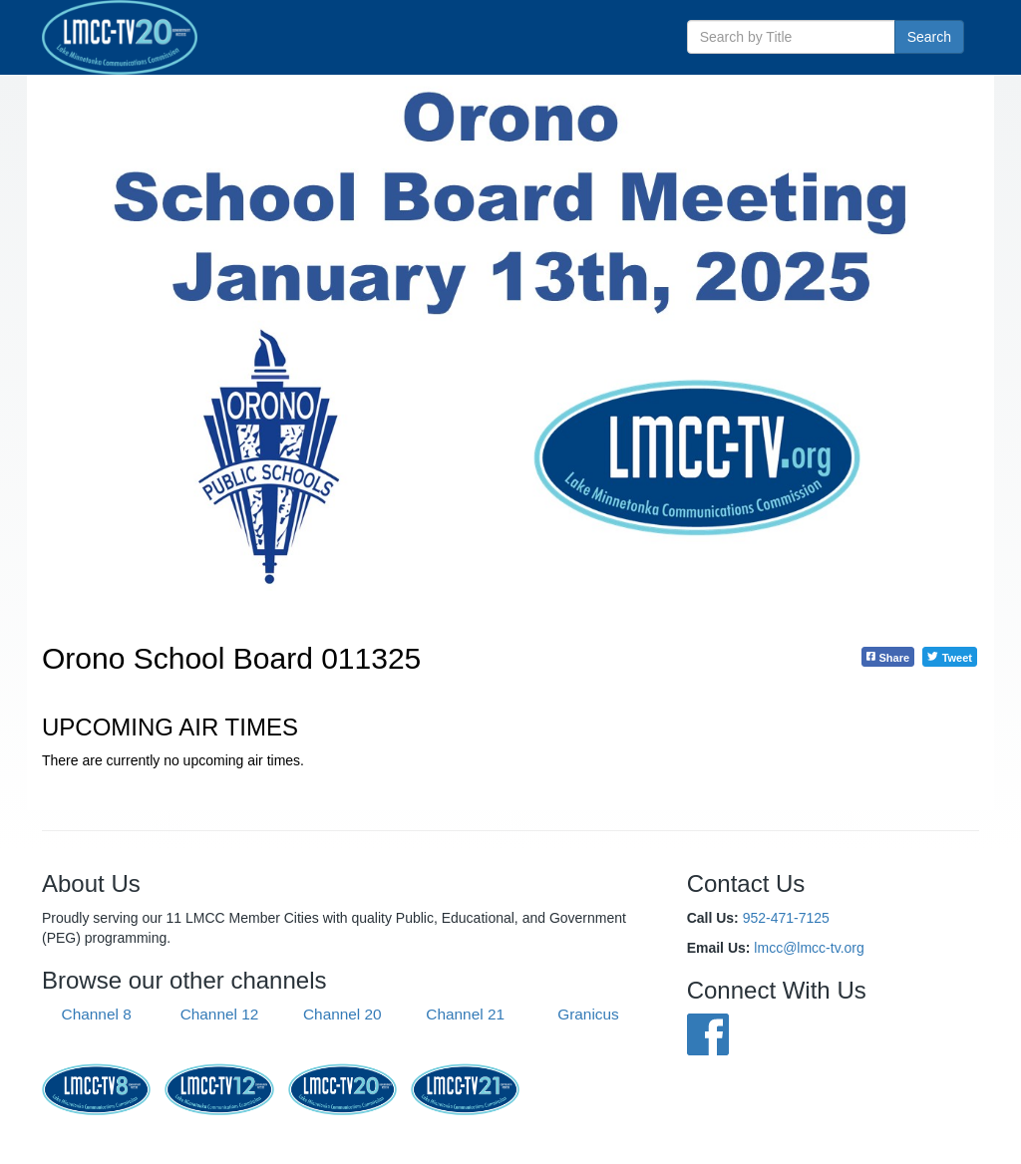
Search (929, 37)
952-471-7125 (786, 918)
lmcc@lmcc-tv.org (808, 948)
